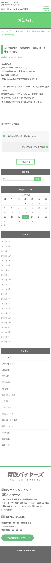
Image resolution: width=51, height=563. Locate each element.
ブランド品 (7, 357)
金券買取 (6, 439)
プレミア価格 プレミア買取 (33, 147)
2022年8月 (5, 270)
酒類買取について (9, 432)
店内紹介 (15, 124)
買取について (7, 426)
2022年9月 (5, 265)
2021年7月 (5, 284)
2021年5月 (5, 294)
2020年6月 (5, 342)
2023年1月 (5, 251)
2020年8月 (5, 332)
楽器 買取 (7, 407)
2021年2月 (5, 304)
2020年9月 (5, 327)
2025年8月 (5, 241)
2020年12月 (6, 313)
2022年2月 (5, 275)
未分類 (5, 401)
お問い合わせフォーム (17, 538)
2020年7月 (5, 337)
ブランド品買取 (8, 364)
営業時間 (6, 382)
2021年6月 (5, 289)
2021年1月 (5, 308)
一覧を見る (25, 162)
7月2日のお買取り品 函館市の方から (21, 136)
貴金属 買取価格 (9, 420)
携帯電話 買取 (8, 395)
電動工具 (6, 445)
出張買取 (6, 370)
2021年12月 (6, 280)
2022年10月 (6, 261)
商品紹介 (6, 376)
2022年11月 (6, 256)
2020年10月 (6, 323)
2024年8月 (5, 246)
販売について (7, 414)
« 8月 (3, 225)
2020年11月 (6, 318)
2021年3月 (5, 299)
